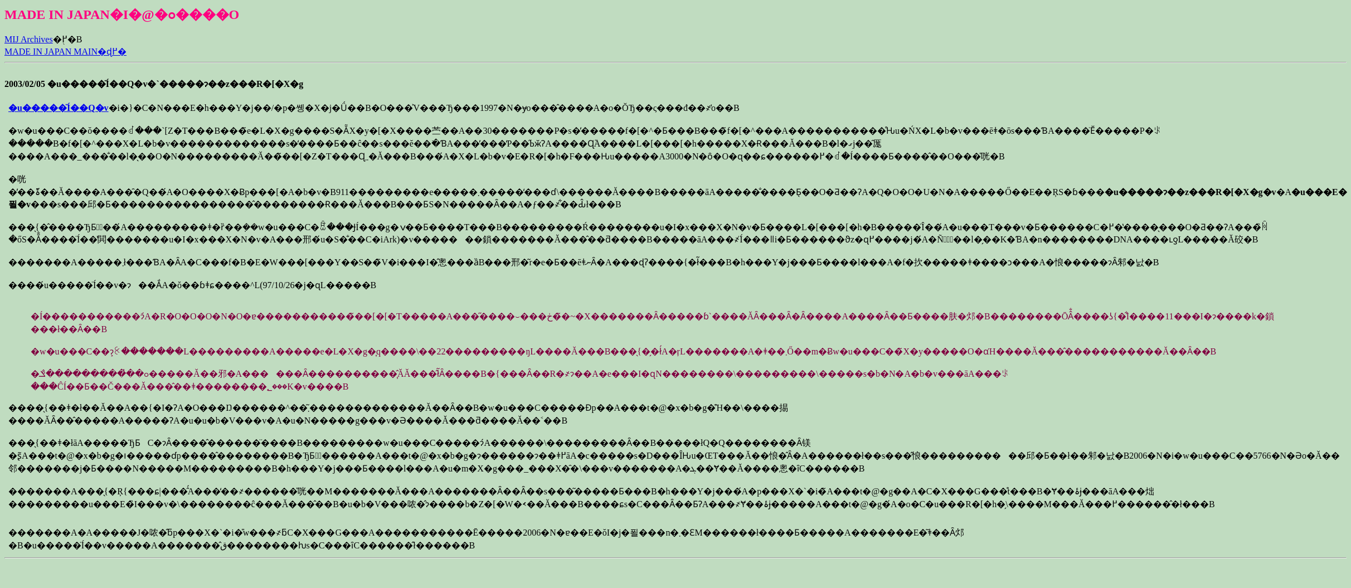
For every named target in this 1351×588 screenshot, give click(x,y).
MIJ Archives (28, 39)
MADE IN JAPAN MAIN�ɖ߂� (65, 51)
